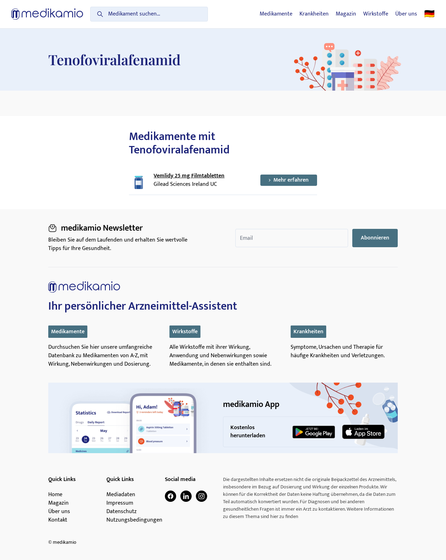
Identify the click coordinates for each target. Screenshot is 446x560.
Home (55, 495)
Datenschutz (121, 511)
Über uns (406, 14)
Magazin (346, 14)
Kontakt (57, 520)
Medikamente (276, 14)
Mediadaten (120, 495)
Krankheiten (314, 14)
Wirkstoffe (375, 14)
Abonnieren (375, 238)
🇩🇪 (429, 14)
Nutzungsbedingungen (134, 520)
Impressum (119, 503)
